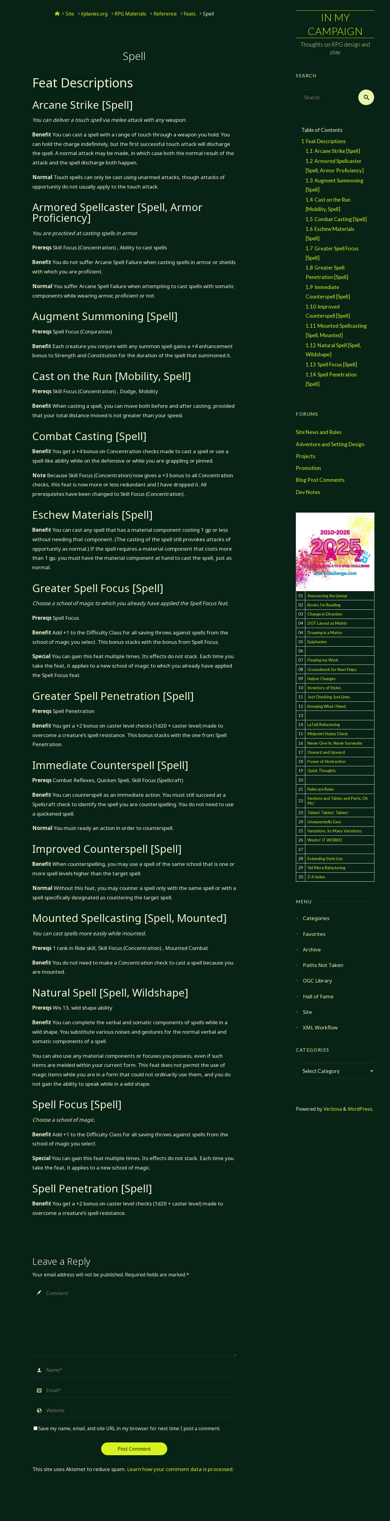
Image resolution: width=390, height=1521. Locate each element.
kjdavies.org (94, 14)
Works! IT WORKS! (324, 840)
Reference (165, 14)
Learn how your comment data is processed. (180, 1469)
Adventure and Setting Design (330, 444)
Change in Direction (324, 614)
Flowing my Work (323, 660)
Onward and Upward (326, 752)
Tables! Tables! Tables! (328, 812)
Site (70, 14)
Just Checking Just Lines (328, 696)
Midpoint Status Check (327, 733)
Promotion (308, 468)
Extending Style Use (324, 858)
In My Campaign (335, 24)
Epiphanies (317, 641)
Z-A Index (316, 876)
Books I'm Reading (323, 604)
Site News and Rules (319, 432)
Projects (305, 456)
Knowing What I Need (326, 706)
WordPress (360, 1109)
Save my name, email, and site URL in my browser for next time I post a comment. (127, 1428)
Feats (190, 14)
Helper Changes (321, 678)
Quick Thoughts (321, 770)
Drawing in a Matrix (324, 632)
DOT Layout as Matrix (327, 623)
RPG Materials (130, 14)
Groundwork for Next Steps (332, 669)
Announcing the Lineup (327, 595)
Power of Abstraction (326, 761)
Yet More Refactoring (326, 867)
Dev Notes (308, 492)
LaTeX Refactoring (323, 724)
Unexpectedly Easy (324, 821)
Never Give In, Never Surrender (335, 743)
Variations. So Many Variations (334, 830)
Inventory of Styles (324, 687)
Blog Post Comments (320, 480)
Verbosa (332, 1109)
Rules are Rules (320, 789)
